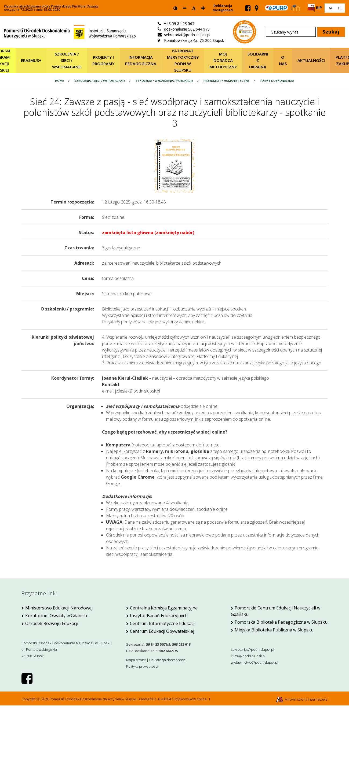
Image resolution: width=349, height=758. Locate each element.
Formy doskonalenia (277, 81)
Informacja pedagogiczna (140, 60)
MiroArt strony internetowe (302, 699)
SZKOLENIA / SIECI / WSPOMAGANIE (67, 60)
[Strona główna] (70, 31)
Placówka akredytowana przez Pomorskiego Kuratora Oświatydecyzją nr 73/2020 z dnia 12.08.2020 (51, 8)
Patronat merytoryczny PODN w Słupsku (183, 60)
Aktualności (311, 60)
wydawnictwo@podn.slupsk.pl (254, 662)
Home (59, 81)
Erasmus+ (31, 60)
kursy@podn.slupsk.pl (248, 655)
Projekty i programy (103, 60)
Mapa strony (136, 659)
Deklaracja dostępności (223, 8)
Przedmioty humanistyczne (226, 81)
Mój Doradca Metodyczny (223, 60)
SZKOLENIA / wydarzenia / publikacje (164, 81)
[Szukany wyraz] (291, 32)
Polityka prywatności (142, 666)
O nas (283, 60)
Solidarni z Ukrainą (258, 60)
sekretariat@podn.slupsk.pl (252, 649)
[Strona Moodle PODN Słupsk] (295, 8)
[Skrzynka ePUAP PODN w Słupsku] (276, 7)
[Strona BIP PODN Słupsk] (315, 8)
